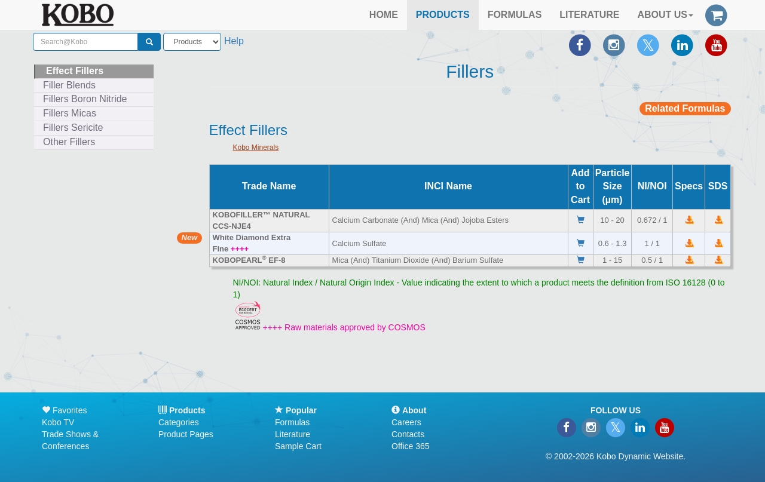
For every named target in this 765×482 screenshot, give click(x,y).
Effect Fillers (74, 71)
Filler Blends (69, 85)
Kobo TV (58, 422)
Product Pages (185, 434)
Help (234, 41)
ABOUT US (665, 15)
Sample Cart (298, 446)
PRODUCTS (443, 15)
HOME (383, 15)
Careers (406, 422)
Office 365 (410, 446)
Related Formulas (685, 108)
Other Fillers (69, 142)
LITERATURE (589, 15)
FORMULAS (515, 15)
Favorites (64, 410)
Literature (292, 434)
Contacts (407, 434)
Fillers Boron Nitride (85, 99)
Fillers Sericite (73, 127)
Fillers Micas (69, 113)
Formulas (292, 422)
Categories (178, 422)
